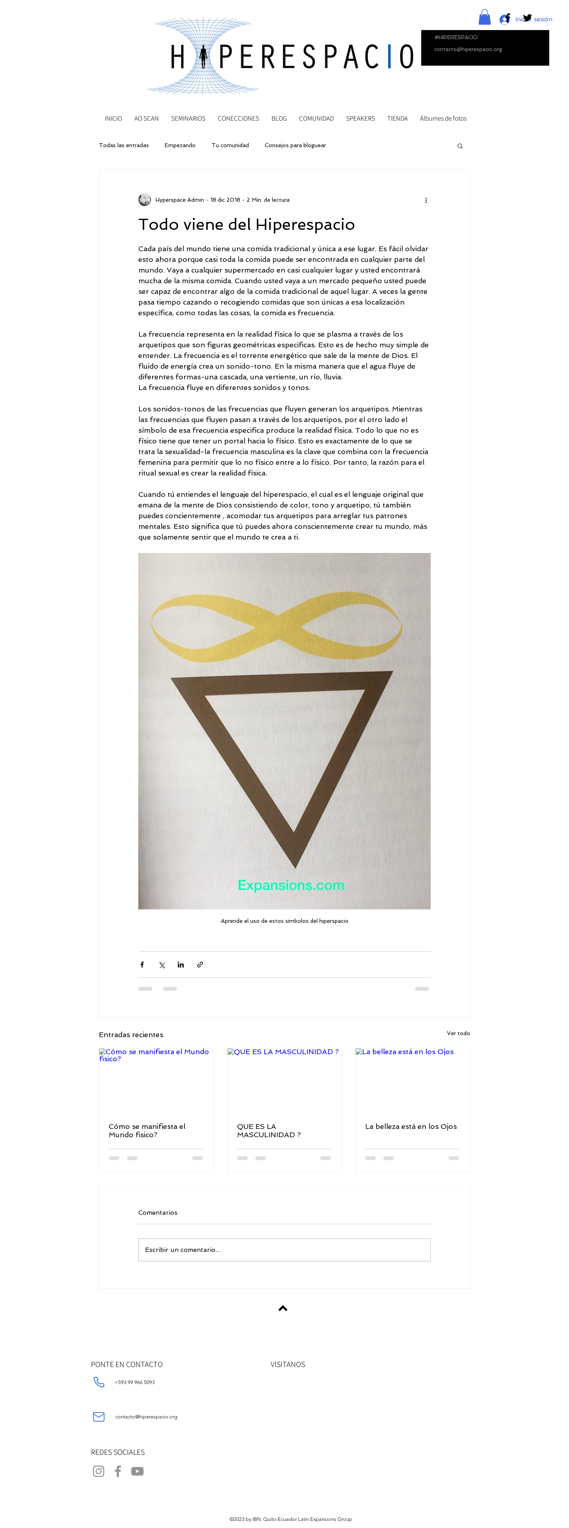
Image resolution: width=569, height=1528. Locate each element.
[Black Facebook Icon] (508, 18)
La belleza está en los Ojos (411, 1126)
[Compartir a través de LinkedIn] (181, 964)
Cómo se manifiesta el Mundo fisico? (147, 1130)
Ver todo (458, 1033)
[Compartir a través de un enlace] (200, 964)
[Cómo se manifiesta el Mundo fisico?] (156, 1080)
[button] (484, 17)
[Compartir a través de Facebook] (142, 964)
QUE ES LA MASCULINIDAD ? (269, 1130)
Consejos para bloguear (295, 145)
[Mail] (99, 1417)
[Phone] (99, 1382)
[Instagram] (98, 1471)
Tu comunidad (230, 145)
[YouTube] (137, 1471)
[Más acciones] (426, 199)
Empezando (180, 145)
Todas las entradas (124, 145)
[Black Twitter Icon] (527, 18)
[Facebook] (118, 1471)
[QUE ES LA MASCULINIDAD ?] (285, 1080)
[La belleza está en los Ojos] (413, 1080)
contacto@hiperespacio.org (468, 49)
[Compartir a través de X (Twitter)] (161, 964)
